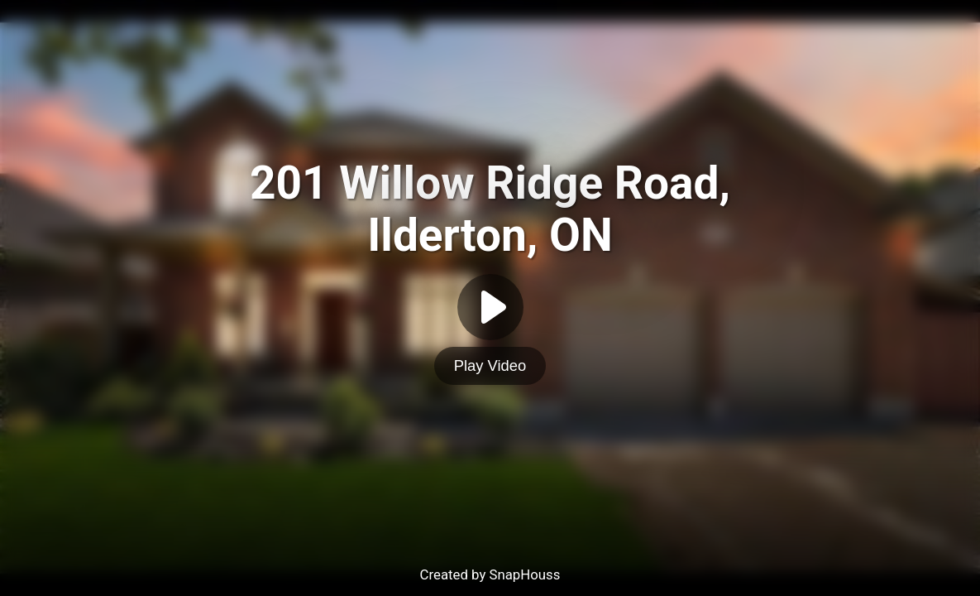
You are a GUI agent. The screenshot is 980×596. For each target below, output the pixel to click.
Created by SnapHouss (490, 574)
